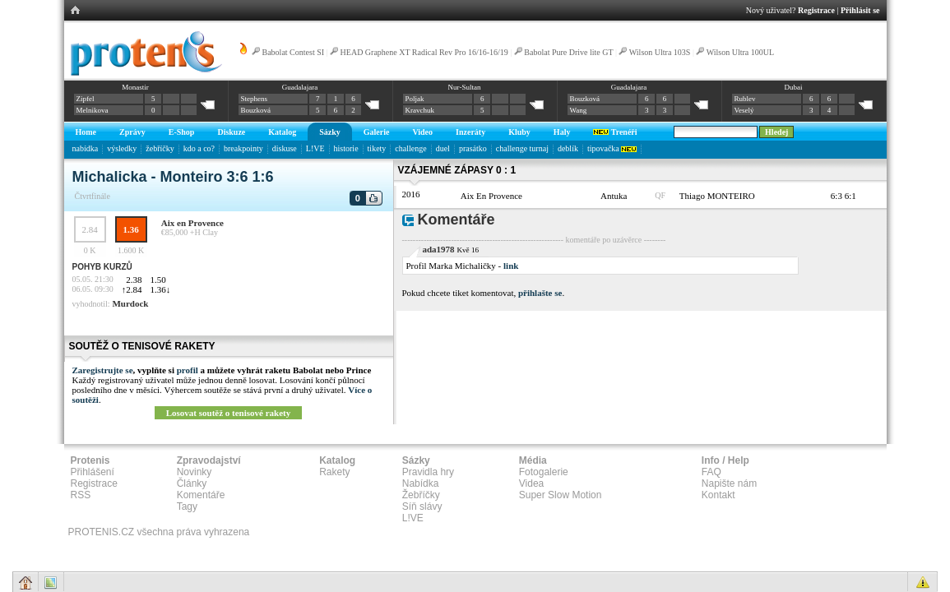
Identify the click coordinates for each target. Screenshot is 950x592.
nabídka (85, 148)
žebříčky (160, 148)
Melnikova (92, 110)
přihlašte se (540, 293)
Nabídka (420, 483)
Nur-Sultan (464, 87)
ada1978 (439, 249)
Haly (562, 131)
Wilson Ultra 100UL (740, 52)
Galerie (377, 131)
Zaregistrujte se (102, 370)
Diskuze (231, 131)
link (510, 266)
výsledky (122, 148)
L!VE (315, 148)
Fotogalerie (543, 472)
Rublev (745, 99)
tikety (377, 148)
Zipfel (85, 99)
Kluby (519, 131)
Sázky (330, 131)
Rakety (334, 472)
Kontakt (718, 495)
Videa (531, 483)
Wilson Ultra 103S (660, 52)
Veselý (744, 110)
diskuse (284, 148)
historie (346, 148)
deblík (568, 148)
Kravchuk (420, 110)
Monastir (135, 87)
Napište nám (729, 483)
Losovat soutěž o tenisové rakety (228, 413)
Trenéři (615, 131)
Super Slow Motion (560, 495)
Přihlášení (92, 472)
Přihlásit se (860, 10)
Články (192, 483)
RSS (81, 495)
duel (443, 148)
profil (187, 370)
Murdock (130, 303)
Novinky (194, 472)
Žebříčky (421, 495)
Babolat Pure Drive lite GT (568, 52)
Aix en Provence (192, 223)
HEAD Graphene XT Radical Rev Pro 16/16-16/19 (424, 52)
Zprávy (132, 131)
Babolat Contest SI (293, 52)
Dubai (793, 87)
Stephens (254, 99)
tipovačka (612, 148)
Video (422, 131)
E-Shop (182, 131)
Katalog (282, 131)
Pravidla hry (428, 472)
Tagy (187, 506)
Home (86, 131)
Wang (578, 110)
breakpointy (243, 148)
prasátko (473, 148)
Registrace (816, 10)
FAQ (711, 472)
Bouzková (256, 110)
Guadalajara (299, 87)
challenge (410, 148)
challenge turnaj (522, 148)
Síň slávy (422, 506)
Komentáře (201, 495)
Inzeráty (470, 131)
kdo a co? (199, 148)
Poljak (414, 99)
